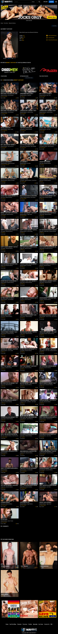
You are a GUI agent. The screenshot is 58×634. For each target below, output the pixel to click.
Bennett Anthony (12, 23)
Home (2, 23)
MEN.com (42, 198)
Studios (30, 624)
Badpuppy (4, 181)
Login (51, 1)
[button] (34, 2)
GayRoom (42, 164)
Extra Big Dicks (4, 130)
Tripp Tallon (24, 566)
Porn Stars (6, 23)
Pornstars (25, 624)
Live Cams (40, 624)
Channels (19, 624)
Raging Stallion (4, 113)
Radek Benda (4, 594)
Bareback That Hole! (5, 164)
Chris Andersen (44, 566)
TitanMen (3, 215)
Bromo (42, 181)
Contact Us (46, 624)
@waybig (35, 624)
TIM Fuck (23, 96)
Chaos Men (43, 130)
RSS (51, 624)
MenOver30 (43, 96)
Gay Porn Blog (13, 624)
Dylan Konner (5, 566)
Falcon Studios (4, 96)
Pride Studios (23, 147)
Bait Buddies (23, 113)
